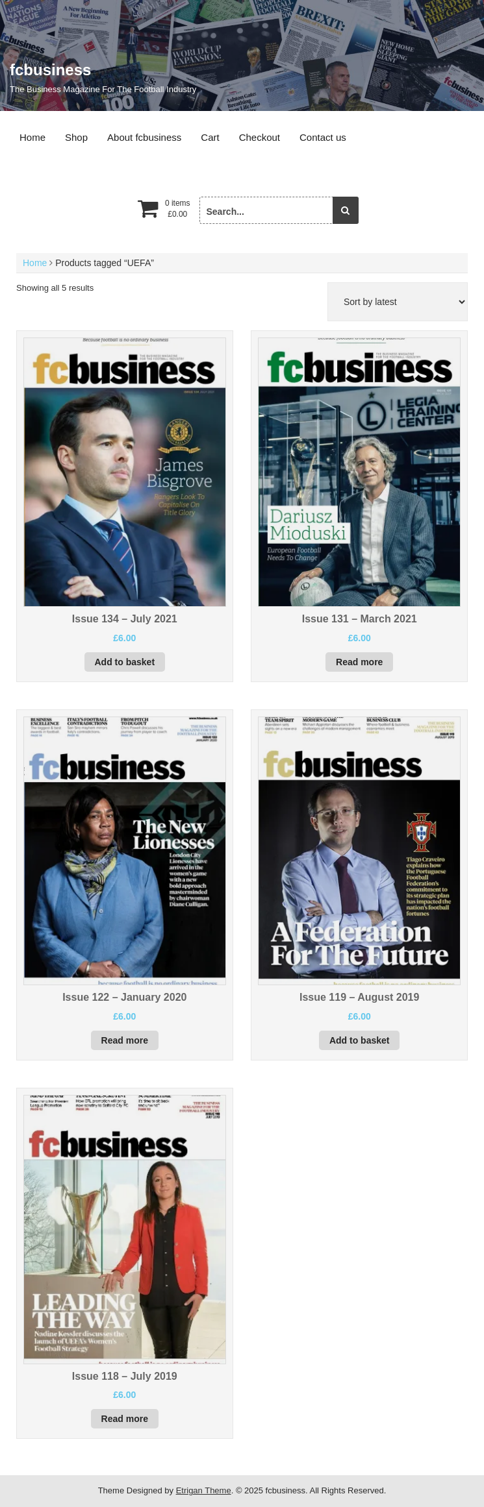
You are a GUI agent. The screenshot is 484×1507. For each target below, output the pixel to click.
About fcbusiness (144, 137)
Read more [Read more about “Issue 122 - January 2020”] (124, 1040)
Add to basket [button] (125, 662)
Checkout (259, 137)
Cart (210, 137)
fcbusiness (50, 70)
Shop (76, 137)
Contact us (322, 137)
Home (32, 137)
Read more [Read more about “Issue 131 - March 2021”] (359, 662)
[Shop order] (397, 301)
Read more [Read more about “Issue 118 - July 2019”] (124, 1419)
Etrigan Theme (203, 1490)
